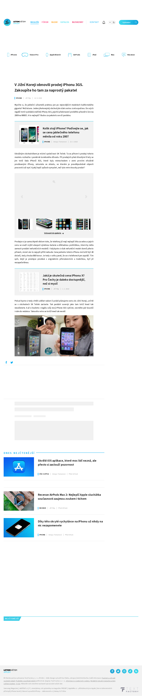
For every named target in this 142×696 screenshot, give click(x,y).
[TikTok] (130, 671)
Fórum (45, 22)
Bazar (54, 22)
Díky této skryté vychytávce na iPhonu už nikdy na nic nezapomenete (70, 523)
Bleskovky (77, 22)
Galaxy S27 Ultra (60, 691)
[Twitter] (118, 671)
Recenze (42, 508)
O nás (18, 684)
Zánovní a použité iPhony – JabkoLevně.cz (37, 691)
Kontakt (94, 22)
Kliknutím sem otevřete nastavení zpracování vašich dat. (42, 684)
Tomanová (60, 142)
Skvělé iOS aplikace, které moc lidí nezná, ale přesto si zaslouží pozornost (67, 463)
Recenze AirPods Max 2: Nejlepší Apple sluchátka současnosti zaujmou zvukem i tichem (69, 497)
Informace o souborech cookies (78, 681)
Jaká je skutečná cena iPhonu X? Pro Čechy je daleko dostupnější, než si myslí (64, 279)
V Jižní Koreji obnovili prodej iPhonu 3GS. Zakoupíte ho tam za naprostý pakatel (49, 87)
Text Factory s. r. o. (32, 678)
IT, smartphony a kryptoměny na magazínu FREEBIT (48, 688)
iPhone (19, 98)
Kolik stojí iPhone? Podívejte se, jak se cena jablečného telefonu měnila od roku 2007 (65, 132)
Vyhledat (130, 22)
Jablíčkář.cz (23, 688)
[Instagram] (124, 671)
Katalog (65, 22)
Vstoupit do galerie (54, 233)
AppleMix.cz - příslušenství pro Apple (82, 688)
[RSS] (136, 671)
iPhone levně (15, 691)
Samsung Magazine (11, 688)
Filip (28, 98)
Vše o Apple (44, 474)
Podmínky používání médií (25, 681)
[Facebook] (112, 671)
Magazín (34, 22)
